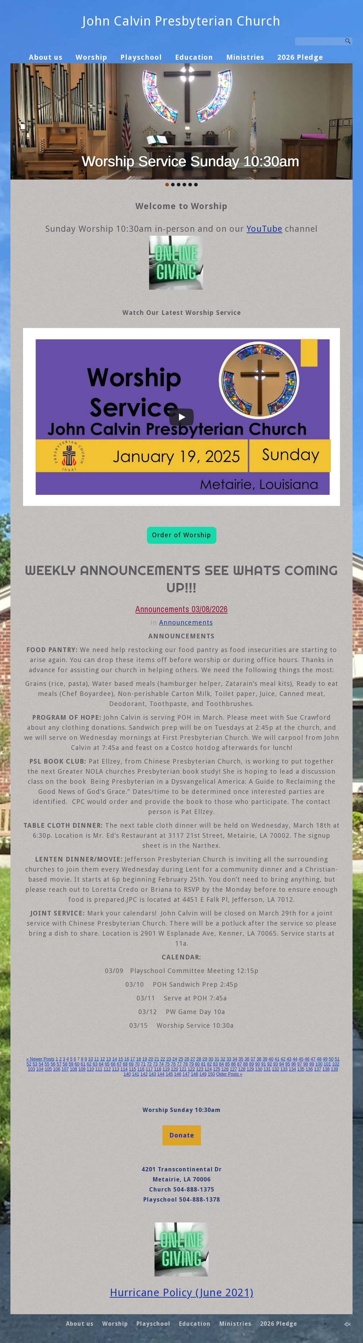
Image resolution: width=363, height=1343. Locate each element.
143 (152, 1074)
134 (292, 1069)
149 (202, 1074)
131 (267, 1069)
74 (161, 1064)
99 (311, 1064)
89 (251, 1064)
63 (95, 1064)
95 (287, 1064)
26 (186, 1059)
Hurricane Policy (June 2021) (182, 1293)
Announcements (186, 622)
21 (156, 1059)
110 (90, 1069)
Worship (91, 57)
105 (48, 1069)
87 (239, 1064)
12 (102, 1059)
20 (150, 1059)
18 (138, 1059)
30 (211, 1059)
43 (289, 1059)
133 (283, 1069)
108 (73, 1069)
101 (327, 1064)
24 (174, 1059)
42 (283, 1059)
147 (186, 1074)
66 (113, 1064)
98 (305, 1064)
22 (162, 1059)
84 (221, 1064)
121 (183, 1069)
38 (258, 1059)
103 (31, 1069)
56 (53, 1064)
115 (132, 1069)
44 (295, 1059)
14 (114, 1059)
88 (245, 1064)
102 (335, 1064)
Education (194, 57)
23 (168, 1059)
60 (77, 1064)
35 (240, 1059)
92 (269, 1064)
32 (222, 1059)
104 (40, 1069)
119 (166, 1069)
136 (309, 1069)
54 (41, 1064)
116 (140, 1069)
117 (149, 1069)
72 (149, 1064)
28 (198, 1059)
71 (143, 1064)
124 (208, 1069)
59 (71, 1064)
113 (115, 1069)
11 (96, 1059)
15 (120, 1059)
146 (177, 1074)
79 (191, 1064)
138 (326, 1069)
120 (174, 1069)
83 (215, 1064)
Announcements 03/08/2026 (181, 609)
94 (281, 1064)
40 (271, 1059)
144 (161, 1074)
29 (204, 1059)
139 (334, 1069)
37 (253, 1059)
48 (319, 1059)
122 (191, 1069)
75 (167, 1064)
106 (56, 1069)
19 (144, 1059)
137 (317, 1069)
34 (235, 1059)
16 (126, 1059)
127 (233, 1069)
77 (179, 1064)
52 (29, 1064)
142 (144, 1074)
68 (125, 1064)
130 (258, 1069)
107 (65, 1069)
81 (203, 1064)
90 (257, 1064)
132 (275, 1069)
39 (265, 1059)
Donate (181, 1135)
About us (46, 57)
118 (157, 1069)
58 (65, 1064)
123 (199, 1069)
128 (242, 1069)
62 (89, 1064)
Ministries (245, 57)
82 (209, 1064)
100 (318, 1064)
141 (135, 1074)
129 (250, 1069)
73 (155, 1064)
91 (263, 1064)
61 (83, 1064)
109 (81, 1069)
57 (59, 1064)
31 (217, 1059)
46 (307, 1059)
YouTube (264, 229)
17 (132, 1059)
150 (211, 1074)
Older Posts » (229, 1074)
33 (229, 1059)
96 (293, 1064)
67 (119, 1064)
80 (197, 1064)
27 (193, 1059)
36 (247, 1059)
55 (47, 1064)
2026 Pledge (300, 57)
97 (299, 1064)
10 (90, 1059)
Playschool (141, 57)
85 (227, 1064)
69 (131, 1064)
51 (337, 1059)
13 (108, 1059)
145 (169, 1074)
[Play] (181, 417)
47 (313, 1059)
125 (216, 1069)
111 (98, 1069)
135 (300, 1069)
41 (277, 1059)
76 (173, 1064)
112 (107, 1069)
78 (185, 1064)
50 (331, 1059)
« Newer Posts (40, 1059)
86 (233, 1064)
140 (127, 1074)
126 (225, 1069)
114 (123, 1069)
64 (101, 1064)
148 (194, 1074)
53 (34, 1064)
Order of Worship (181, 535)
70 (137, 1064)
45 (301, 1059)
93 (275, 1064)
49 (325, 1059)
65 (107, 1064)
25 (180, 1059)
